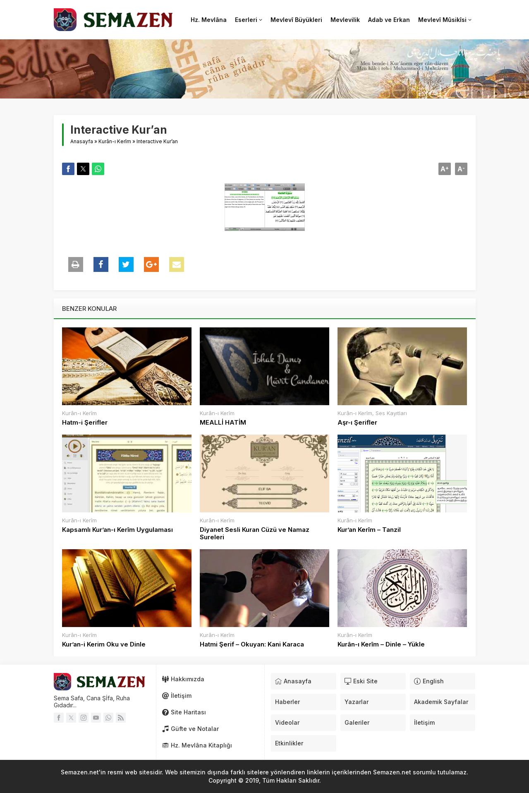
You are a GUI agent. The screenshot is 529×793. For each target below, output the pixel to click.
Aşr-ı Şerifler (357, 422)
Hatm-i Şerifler (85, 422)
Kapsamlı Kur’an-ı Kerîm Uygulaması (117, 529)
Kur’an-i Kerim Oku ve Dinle (104, 644)
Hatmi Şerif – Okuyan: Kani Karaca (252, 644)
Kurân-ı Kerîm (114, 141)
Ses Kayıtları (391, 413)
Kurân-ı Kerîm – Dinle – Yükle (381, 644)
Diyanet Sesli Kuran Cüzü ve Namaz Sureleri (254, 533)
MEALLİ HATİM (223, 422)
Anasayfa (81, 141)
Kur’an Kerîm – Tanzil (369, 529)
